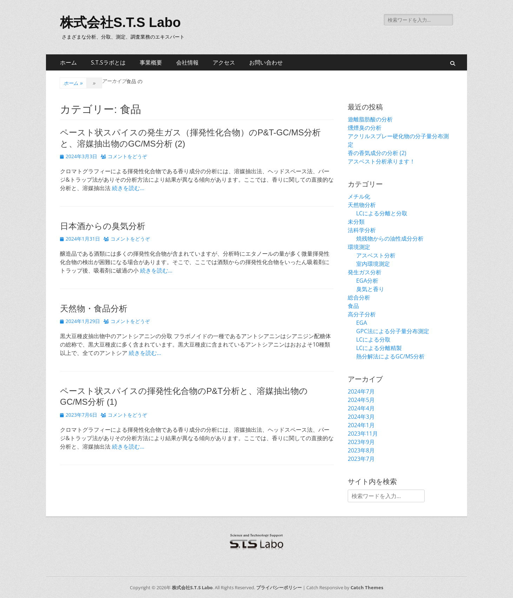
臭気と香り (370, 289)
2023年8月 (361, 450)
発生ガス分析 (364, 272)
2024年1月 (361, 425)
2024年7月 (361, 391)
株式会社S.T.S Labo (120, 22)
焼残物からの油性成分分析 (390, 238)
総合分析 (359, 297)
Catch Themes (367, 587)
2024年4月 (361, 408)
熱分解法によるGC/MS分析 (390, 356)
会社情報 (187, 62)
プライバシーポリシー (279, 587)
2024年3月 (361, 417)
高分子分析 (362, 314)
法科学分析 (362, 230)
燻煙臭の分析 (364, 128)
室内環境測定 (373, 264)
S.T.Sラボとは (108, 62)
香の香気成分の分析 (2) (377, 153)
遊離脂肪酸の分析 (370, 119)
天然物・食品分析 (93, 308)
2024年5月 (361, 400)
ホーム (68, 62)
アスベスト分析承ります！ (381, 161)
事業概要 (151, 62)
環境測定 (359, 247)
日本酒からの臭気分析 (102, 226)
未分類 (356, 222)
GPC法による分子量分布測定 (392, 331)
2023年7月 (361, 459)
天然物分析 (362, 205)
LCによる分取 (373, 339)
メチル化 (359, 196)
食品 (353, 306)
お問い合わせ (266, 62)
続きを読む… (128, 188)
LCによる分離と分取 (381, 213)
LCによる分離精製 (379, 348)
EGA (361, 323)
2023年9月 (361, 442)
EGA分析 (367, 280)
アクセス (224, 62)
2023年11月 (363, 433)
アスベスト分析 (375, 255)
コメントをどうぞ (127, 156)
